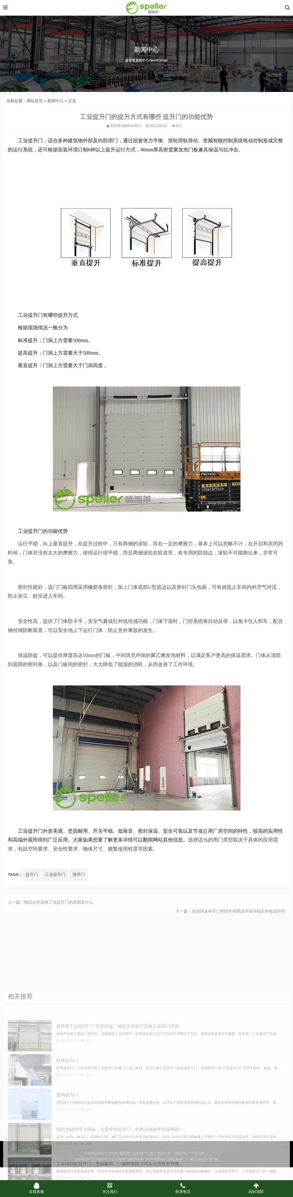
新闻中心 (55, 148)
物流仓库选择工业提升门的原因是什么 (58, 914)
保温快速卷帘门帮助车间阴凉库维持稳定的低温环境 (238, 924)
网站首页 (35, 148)
